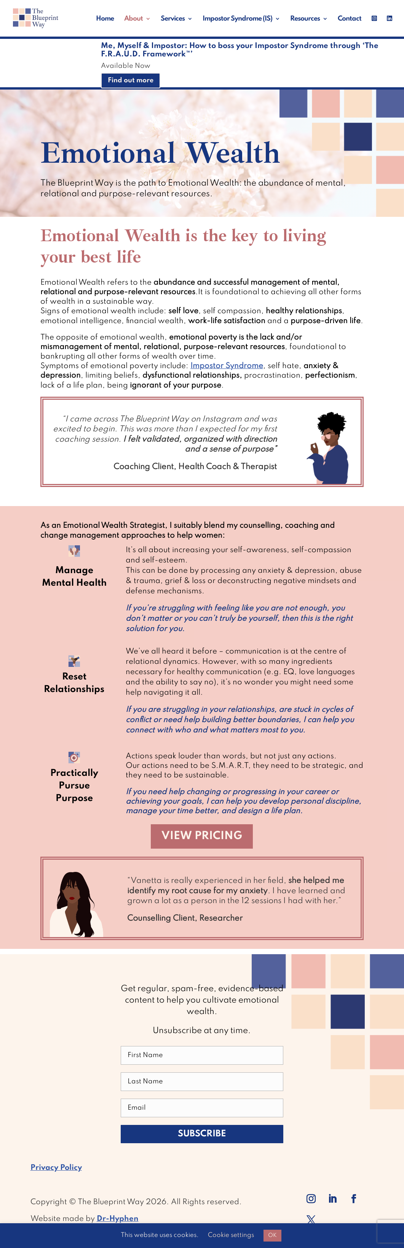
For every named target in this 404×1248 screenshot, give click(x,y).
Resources (305, 19)
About (133, 19)
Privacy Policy (56, 1168)
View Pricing (202, 836)
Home (105, 19)
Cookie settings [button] (231, 1235)
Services (173, 19)
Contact (349, 19)
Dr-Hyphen (118, 1219)
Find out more (130, 80)
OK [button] (272, 1235)
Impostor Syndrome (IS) (237, 19)
